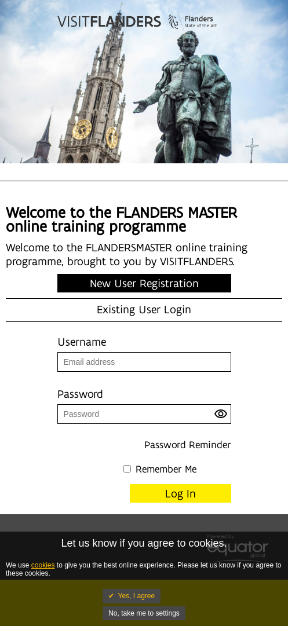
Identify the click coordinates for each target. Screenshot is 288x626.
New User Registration (144, 283)
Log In (180, 493)
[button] (222, 417)
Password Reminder (187, 444)
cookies (43, 565)
